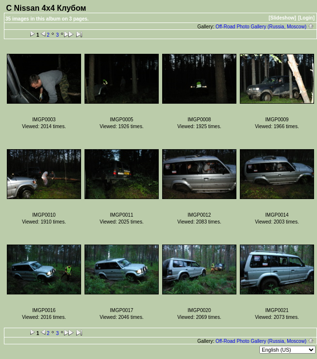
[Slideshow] (282, 18)
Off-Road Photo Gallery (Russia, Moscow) (264, 26)
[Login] (306, 18)
